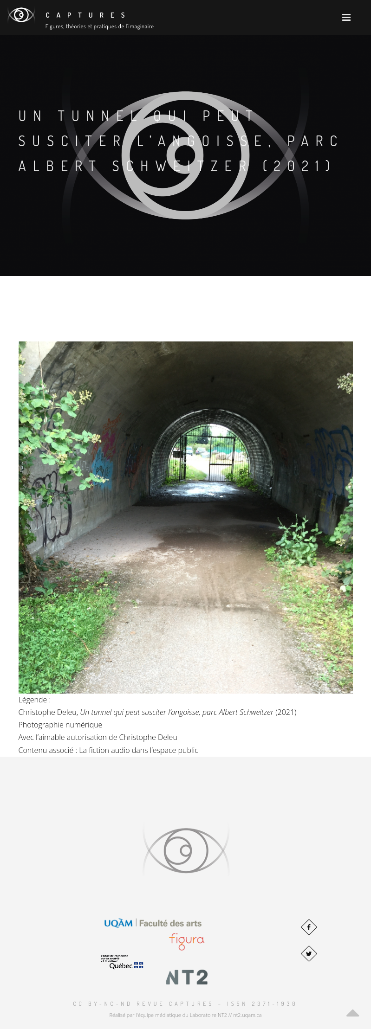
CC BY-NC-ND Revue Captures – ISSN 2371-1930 (185, 1003)
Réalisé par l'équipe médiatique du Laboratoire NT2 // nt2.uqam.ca (185, 1014)
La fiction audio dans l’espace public (138, 750)
